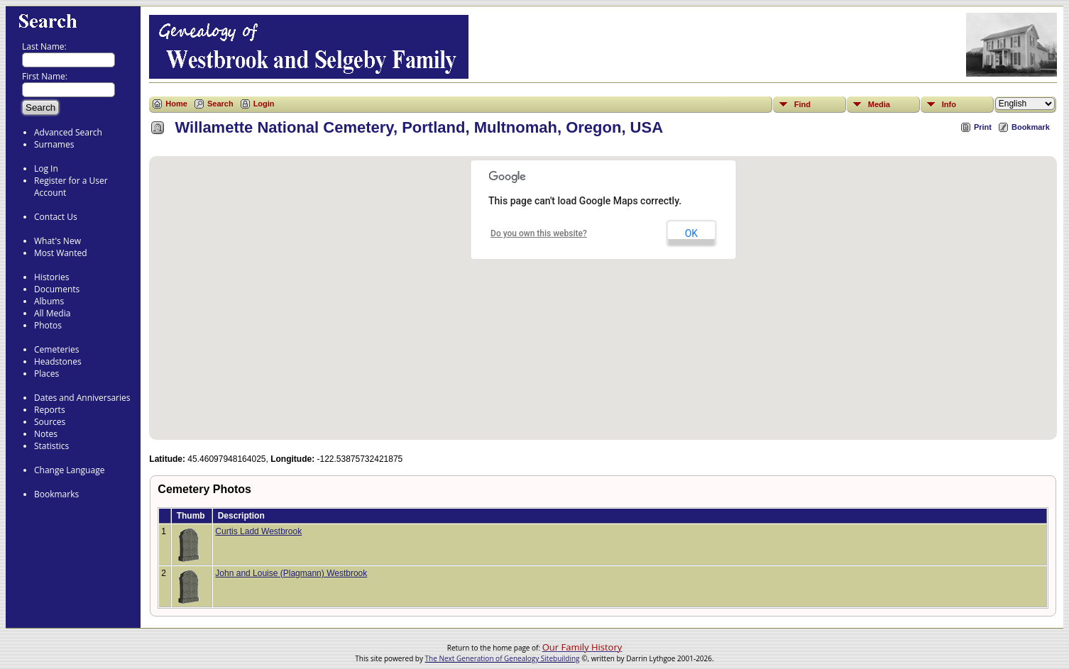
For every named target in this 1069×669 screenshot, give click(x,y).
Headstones (58, 361)
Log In (46, 168)
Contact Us (55, 217)
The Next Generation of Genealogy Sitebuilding (502, 658)
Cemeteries (57, 349)
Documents (57, 289)
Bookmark (1031, 127)
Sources (49, 422)
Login (264, 103)
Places (46, 373)
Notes (45, 434)
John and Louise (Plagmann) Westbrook (291, 573)
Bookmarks (56, 494)
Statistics (51, 446)
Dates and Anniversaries (82, 398)
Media (879, 104)
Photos (48, 325)
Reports (49, 410)
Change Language (69, 470)
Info (949, 104)
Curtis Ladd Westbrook (258, 531)
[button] (603, 289)
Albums (49, 301)
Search (220, 103)
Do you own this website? (538, 233)
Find (802, 104)
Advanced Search (68, 132)
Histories (51, 277)
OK (691, 233)
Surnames (54, 144)
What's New (57, 241)
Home (176, 103)
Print (983, 127)
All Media (52, 313)
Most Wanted (60, 253)
